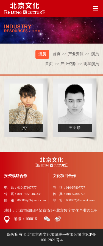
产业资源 (79, 54)
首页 (60, 54)
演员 (42, 54)
